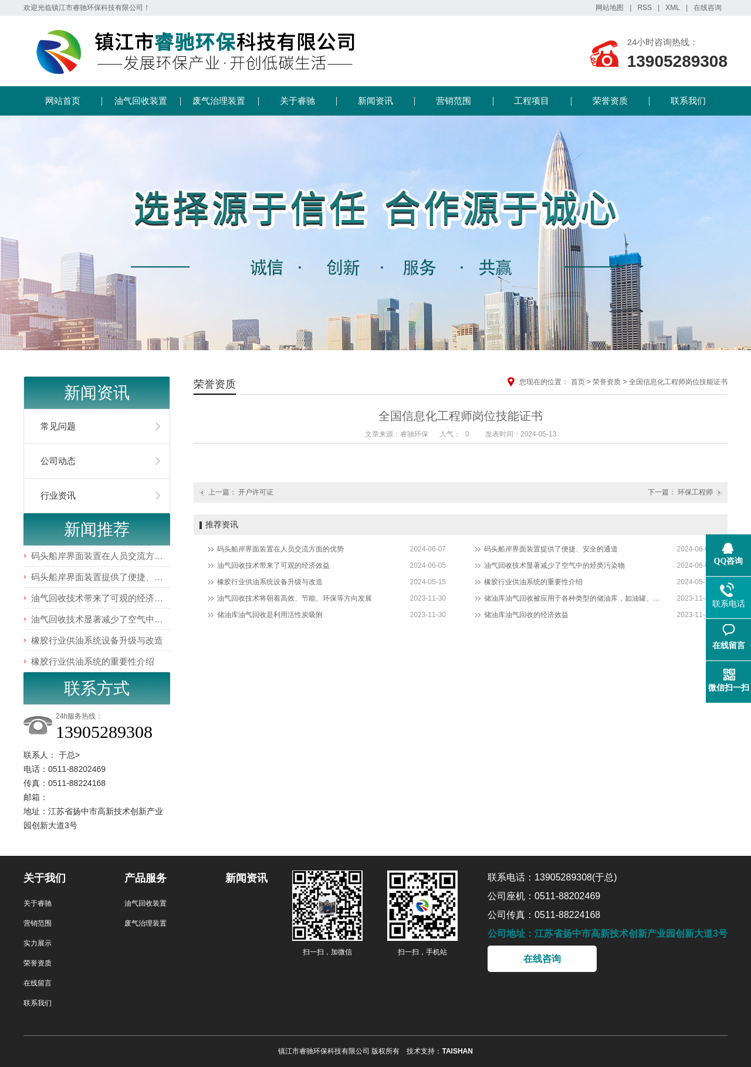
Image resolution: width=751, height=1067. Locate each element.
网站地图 (610, 8)
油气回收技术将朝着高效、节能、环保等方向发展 (294, 598)
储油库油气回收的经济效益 (526, 615)
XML (672, 8)
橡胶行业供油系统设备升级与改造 (97, 640)
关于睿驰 (297, 101)
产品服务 (145, 878)
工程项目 (531, 101)
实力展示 (37, 943)
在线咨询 (708, 8)
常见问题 (58, 426)
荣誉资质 (610, 101)
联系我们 (688, 101)
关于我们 (44, 878)
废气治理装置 (218, 101)
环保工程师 (695, 492)
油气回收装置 (140, 101)
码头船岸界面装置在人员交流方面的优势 (110, 556)
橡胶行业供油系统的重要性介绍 (92, 661)
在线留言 (37, 983)
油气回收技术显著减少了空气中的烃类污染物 (119, 619)
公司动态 (58, 461)
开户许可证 (255, 492)
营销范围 (453, 101)
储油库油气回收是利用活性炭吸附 (270, 615)
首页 (578, 382)
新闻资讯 (375, 101)
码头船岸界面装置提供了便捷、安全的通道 (114, 577)
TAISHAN (457, 1051)
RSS (644, 8)
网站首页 (62, 101)
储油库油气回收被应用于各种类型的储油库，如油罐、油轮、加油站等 (572, 598)
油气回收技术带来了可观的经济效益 (101, 598)
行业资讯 (58, 495)
